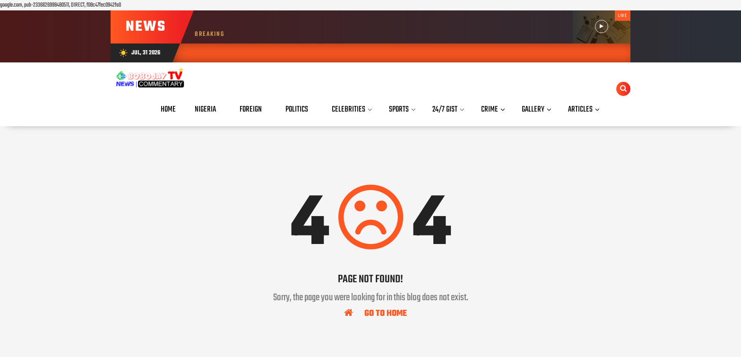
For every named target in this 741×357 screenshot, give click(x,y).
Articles (580, 109)
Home (168, 109)
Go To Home (375, 313)
